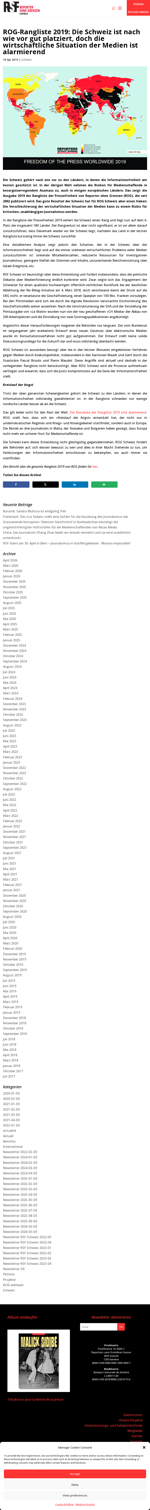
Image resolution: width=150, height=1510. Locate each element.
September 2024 (15, 661)
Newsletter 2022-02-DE (20, 1152)
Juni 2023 (9, 736)
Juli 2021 (9, 858)
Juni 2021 (9, 863)
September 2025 (15, 597)
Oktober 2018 (13, 1028)
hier (94, 466)
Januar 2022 (11, 826)
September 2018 (15, 1034)
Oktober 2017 (13, 1071)
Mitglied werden (138, 12)
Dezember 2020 (14, 895)
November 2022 (14, 773)
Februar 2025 (12, 634)
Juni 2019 (9, 986)
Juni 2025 (9, 613)
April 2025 (10, 624)
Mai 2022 (9, 805)
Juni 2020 (9, 927)
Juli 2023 (9, 730)
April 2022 (10, 810)
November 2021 (14, 837)
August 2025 (12, 603)
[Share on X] (45, 484)
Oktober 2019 (13, 964)
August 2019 (12, 975)
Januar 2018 (11, 1066)
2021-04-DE (11, 1120)
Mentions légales (85, 1504)
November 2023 (14, 709)
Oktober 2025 (13, 592)
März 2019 (10, 1002)
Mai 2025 (9, 619)
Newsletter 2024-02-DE (20, 1162)
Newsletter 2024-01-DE (20, 1157)
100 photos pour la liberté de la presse (35, 1399)
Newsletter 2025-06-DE (20, 1205)
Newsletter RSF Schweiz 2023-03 (27, 1258)
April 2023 (10, 746)
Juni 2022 (9, 799)
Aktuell (8, 1136)
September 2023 (15, 720)
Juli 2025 (9, 608)
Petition (9, 1274)
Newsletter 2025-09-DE (20, 1221)
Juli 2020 (9, 922)
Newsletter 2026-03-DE (20, 1232)
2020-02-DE (11, 1098)
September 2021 (15, 847)
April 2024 (10, 688)
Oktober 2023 (13, 714)
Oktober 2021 (13, 842)
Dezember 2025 (14, 581)
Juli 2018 (9, 1039)
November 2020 (14, 901)
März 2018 (10, 1060)
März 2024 (10, 693)
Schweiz (26, 59)
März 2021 (10, 879)
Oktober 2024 (13, 656)
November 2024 (14, 651)
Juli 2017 (9, 1076)
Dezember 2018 (14, 1018)
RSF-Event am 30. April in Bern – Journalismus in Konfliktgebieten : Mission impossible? (66, 543)
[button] (144, 1447)
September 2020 (15, 911)
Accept (75, 1474)
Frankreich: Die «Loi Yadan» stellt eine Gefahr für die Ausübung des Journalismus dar (65, 516)
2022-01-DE (11, 1125)
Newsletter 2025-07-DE (20, 1210)
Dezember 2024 (14, 645)
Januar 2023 (11, 762)
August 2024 (12, 666)
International (12, 1146)
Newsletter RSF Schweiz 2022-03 (27, 1237)
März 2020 (10, 943)
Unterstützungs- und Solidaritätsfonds (114, 1425)
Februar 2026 (12, 571)
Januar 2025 (11, 640)
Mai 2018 (9, 1050)
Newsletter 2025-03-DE (20, 1189)
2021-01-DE (11, 1104)
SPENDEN (138, 4)
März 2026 (10, 565)
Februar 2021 (12, 885)
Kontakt (136, 1441)
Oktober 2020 (13, 906)
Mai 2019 (9, 991)
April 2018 (10, 1055)
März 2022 (10, 816)
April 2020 (10, 938)
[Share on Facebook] (16, 484)
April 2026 (10, 560)
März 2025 (10, 629)
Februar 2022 (12, 821)
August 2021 (12, 853)
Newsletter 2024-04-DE (20, 1173)
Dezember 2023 (14, 704)
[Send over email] (104, 484)
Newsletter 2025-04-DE (20, 1194)
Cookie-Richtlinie (64, 1504)
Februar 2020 (12, 948)
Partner (137, 1436)
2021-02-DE (11, 1109)
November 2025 (14, 587)
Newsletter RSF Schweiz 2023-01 (27, 1248)
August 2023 (12, 725)
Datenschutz (133, 1415)
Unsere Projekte (131, 1420)
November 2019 (14, 959)
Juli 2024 (9, 672)
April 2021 (10, 874)
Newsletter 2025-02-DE (20, 1184)
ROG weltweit (13, 1285)
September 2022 (15, 784)
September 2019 (15, 970)
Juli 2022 (9, 794)
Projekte (9, 1280)
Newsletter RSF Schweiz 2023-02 (27, 1253)
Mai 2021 (9, 869)
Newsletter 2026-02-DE (20, 1226)
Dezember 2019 (14, 954)
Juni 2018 (9, 1044)
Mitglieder (135, 1431)
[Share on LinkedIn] (75, 484)
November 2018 (14, 1023)
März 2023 (10, 752)
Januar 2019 (11, 1012)
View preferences (75, 1495)
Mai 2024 (9, 682)
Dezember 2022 (14, 768)
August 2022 (12, 789)
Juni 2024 (9, 677)
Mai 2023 (9, 741)
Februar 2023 (12, 757)
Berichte (9, 1141)
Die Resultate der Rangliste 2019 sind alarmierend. (108, 412)
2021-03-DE (11, 1115)
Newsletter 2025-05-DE (20, 1200)
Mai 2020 (9, 933)
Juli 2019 (9, 980)
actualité (9, 1130)
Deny (75, 1485)
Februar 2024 (12, 698)
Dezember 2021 (14, 831)
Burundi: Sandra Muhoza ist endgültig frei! (34, 511)
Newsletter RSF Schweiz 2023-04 (27, 1263)
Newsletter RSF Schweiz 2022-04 (27, 1242)
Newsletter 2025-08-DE (20, 1216)
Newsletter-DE (14, 1269)
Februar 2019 (12, 1007)
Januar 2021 (11, 890)
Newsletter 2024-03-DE (20, 1168)
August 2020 (12, 916)
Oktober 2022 (13, 778)
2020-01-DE (11, 1093)
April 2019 (10, 996)
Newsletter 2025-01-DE (20, 1178)
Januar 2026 (11, 576)
